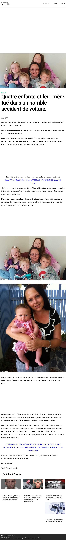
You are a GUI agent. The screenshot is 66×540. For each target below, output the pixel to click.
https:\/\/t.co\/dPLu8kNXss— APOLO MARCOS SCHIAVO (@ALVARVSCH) (30, 180)
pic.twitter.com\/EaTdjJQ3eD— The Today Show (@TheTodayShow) (39, 447)
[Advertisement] (33, 29)
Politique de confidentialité (8, 535)
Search (62, 3)
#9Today (13, 447)
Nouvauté (46, 3)
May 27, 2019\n (33, 450)
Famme (55, 3)
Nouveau (3, 92)
